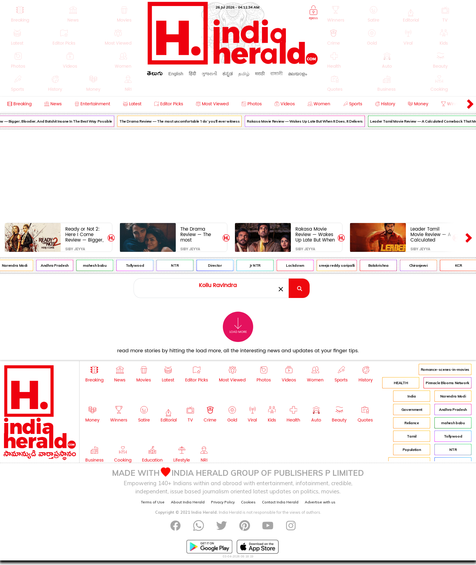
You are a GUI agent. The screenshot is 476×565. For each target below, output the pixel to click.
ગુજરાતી (209, 73)
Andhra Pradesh (64, 265)
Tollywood (144, 265)
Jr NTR (264, 265)
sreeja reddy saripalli (346, 265)
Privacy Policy (223, 502)
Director (224, 265)
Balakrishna (388, 265)
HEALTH (401, 383)
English (175, 73)
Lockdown (305, 265)
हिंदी (192, 73)
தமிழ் (244, 73)
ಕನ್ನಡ (228, 73)
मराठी (260, 73)
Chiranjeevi (428, 265)
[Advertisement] (238, 174)
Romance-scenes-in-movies (445, 369)
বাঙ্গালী (276, 73)
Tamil (411, 436)
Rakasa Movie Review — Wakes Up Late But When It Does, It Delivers (314, 121)
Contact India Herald (280, 502)
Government (411, 409)
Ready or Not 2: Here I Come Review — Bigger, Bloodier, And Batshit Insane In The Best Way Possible (84, 234)
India (411, 396)
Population (412, 449)
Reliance (411, 423)
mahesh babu (104, 265)
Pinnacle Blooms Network (447, 383)
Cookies (248, 502)
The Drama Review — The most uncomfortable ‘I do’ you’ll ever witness (189, 121)
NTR (184, 265)
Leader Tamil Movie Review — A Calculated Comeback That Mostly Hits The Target (430, 234)
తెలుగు (155, 74)
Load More (238, 325)
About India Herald (188, 502)
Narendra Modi (24, 265)
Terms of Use (153, 502)
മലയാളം (297, 73)
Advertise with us (320, 502)
